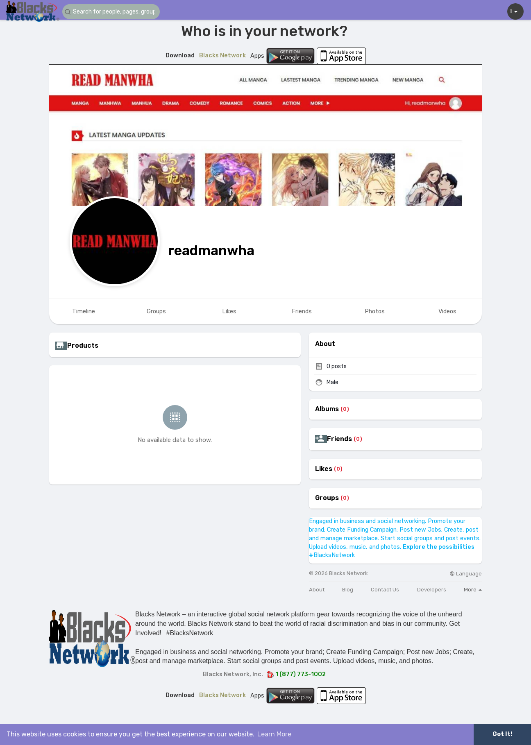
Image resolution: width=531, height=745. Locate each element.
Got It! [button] (502, 734)
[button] (111, 11)
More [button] (473, 589)
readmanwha (211, 250)
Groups (327, 498)
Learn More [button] (274, 734)
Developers (431, 589)
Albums (327, 409)
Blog (347, 589)
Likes (323, 469)
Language (465, 573)
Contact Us (385, 589)
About (316, 589)
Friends (339, 439)
